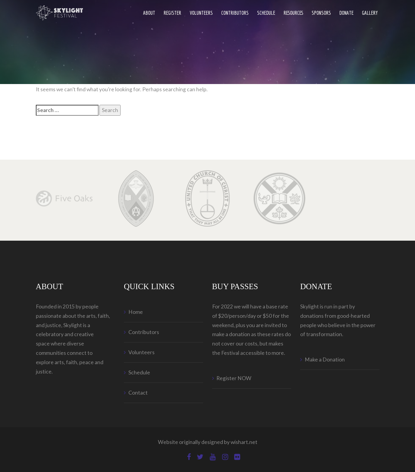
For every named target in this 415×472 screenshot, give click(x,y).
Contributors (235, 13)
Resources (293, 13)
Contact (138, 392)
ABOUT (149, 13)
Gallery (370, 13)
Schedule (266, 13)
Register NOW (233, 378)
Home (135, 312)
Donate (346, 13)
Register (172, 13)
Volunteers (201, 13)
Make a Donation (325, 359)
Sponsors (321, 13)
